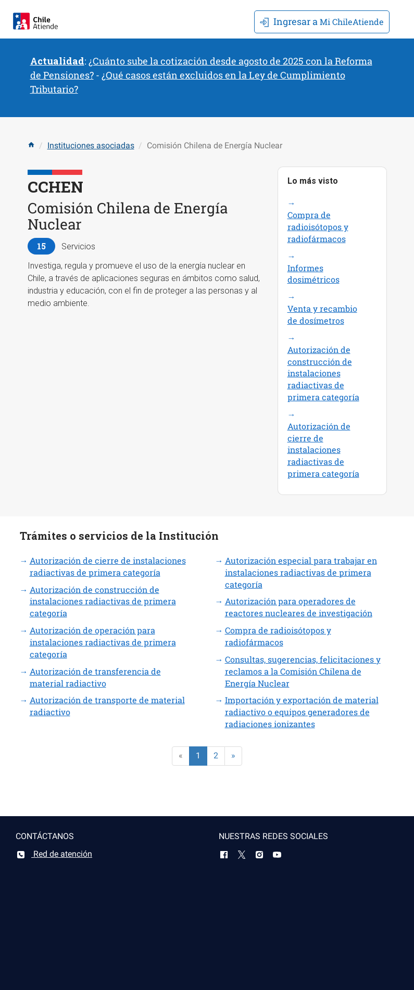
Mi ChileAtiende (322, 21)
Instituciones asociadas (90, 145)
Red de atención (54, 854)
